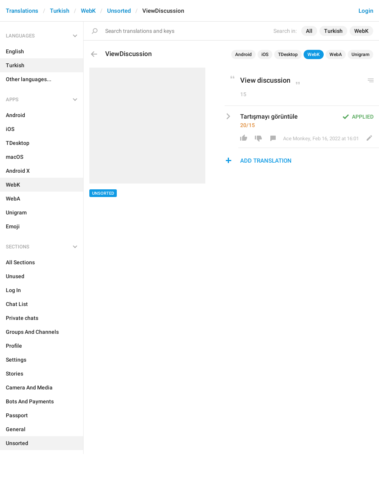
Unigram (360, 54)
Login (366, 10)
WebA (335, 54)
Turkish (59, 10)
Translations (22, 10)
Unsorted (119, 10)
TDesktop (288, 54)
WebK (88, 10)
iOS (264, 54)
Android (243, 54)
